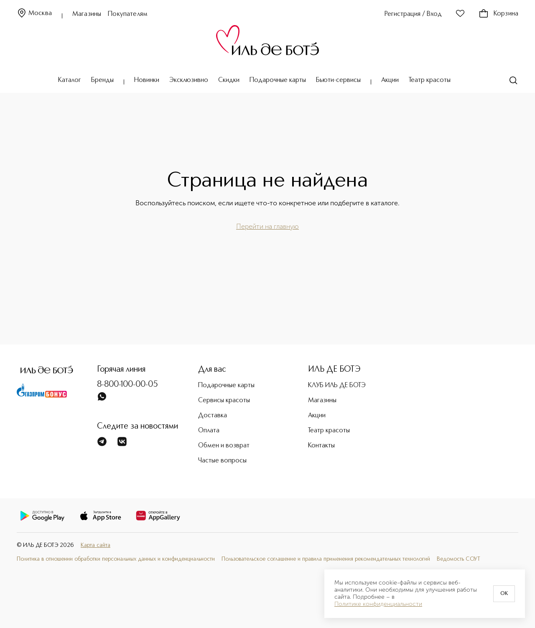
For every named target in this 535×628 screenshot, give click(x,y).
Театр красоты (430, 80)
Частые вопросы (222, 460)
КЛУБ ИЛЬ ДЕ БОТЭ (337, 385)
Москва (34, 13)
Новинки (146, 80)
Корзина (498, 13)
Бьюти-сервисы (338, 80)
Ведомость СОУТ (458, 559)
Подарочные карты (278, 80)
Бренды (102, 80)
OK (504, 593)
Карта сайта (95, 545)
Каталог (69, 80)
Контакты (321, 445)
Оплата (208, 430)
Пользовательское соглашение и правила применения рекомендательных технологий (326, 559)
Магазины (86, 14)
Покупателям (128, 14)
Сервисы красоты (224, 400)
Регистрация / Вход (413, 14)
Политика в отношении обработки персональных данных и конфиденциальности (116, 559)
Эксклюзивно (188, 80)
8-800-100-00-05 (127, 384)
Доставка (212, 415)
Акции (390, 80)
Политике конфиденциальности (378, 604)
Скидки (228, 80)
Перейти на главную (267, 226)
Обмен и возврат (224, 445)
